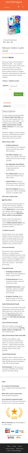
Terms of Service (10, 448)
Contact (14, 446)
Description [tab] (7, 103)
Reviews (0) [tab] (7, 106)
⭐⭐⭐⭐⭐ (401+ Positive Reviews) (13, 53)
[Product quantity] (8, 94)
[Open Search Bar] (23, 6)
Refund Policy (19, 448)
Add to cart (18, 94)
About (9, 446)
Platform (5, 85)
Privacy (20, 446)
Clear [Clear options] (10, 89)
